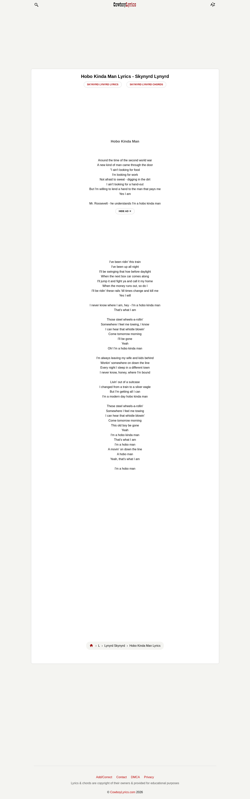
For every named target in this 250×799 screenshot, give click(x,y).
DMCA (135, 777)
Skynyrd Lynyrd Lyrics (103, 84)
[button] (36, 5)
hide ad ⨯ (125, 211)
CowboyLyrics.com (122, 792)
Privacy (149, 777)
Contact (121, 777)
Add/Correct (104, 777)
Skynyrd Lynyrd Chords (146, 84)
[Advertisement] (125, 38)
